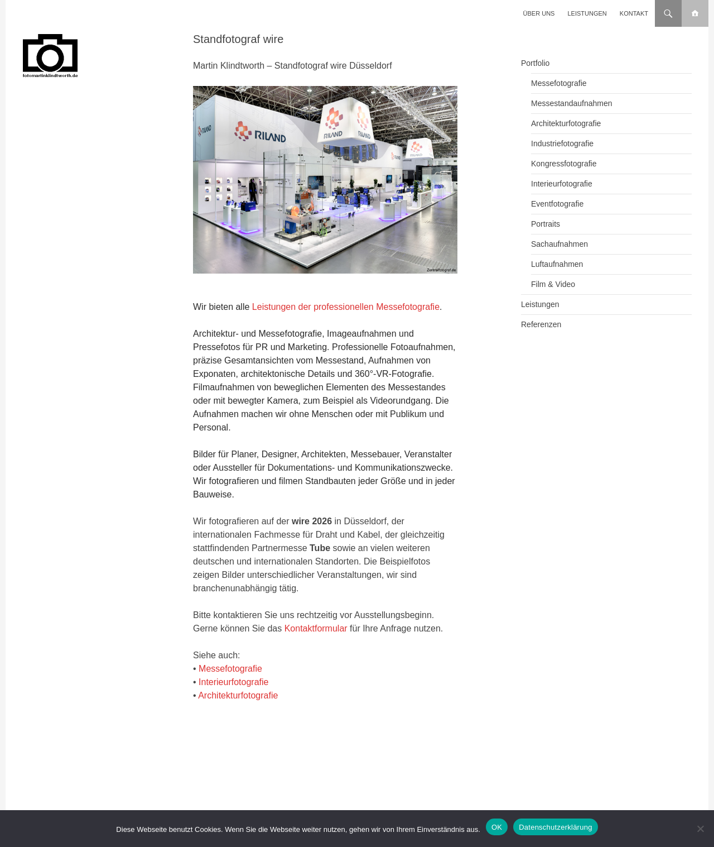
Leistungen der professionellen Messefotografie (346, 307)
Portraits (545, 223)
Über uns (539, 13)
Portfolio (535, 63)
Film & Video (553, 284)
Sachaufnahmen (559, 244)
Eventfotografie (557, 203)
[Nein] (700, 828)
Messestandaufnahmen (571, 103)
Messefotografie (230, 668)
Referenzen (541, 324)
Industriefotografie (562, 143)
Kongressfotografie (564, 163)
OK (496, 827)
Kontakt (634, 13)
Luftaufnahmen (557, 264)
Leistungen (587, 13)
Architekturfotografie (238, 695)
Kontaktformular (316, 628)
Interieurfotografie (233, 682)
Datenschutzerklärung (555, 827)
